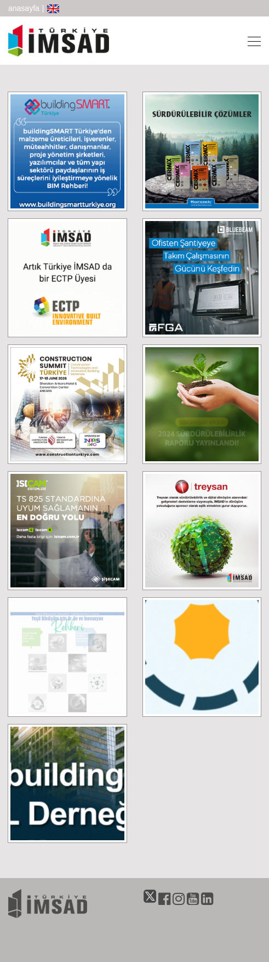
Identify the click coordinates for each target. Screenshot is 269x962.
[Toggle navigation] (251, 40)
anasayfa (23, 8)
